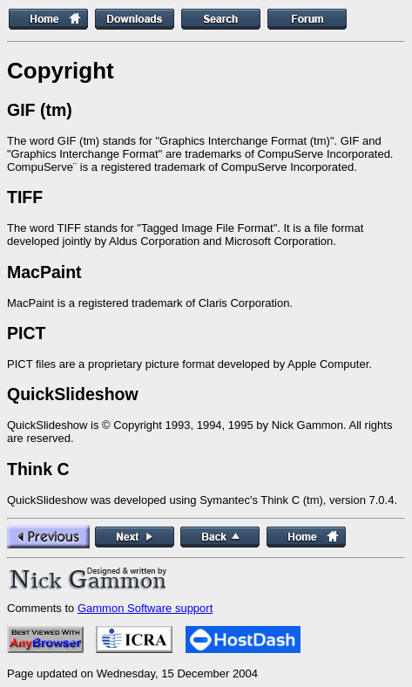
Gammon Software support (145, 608)
